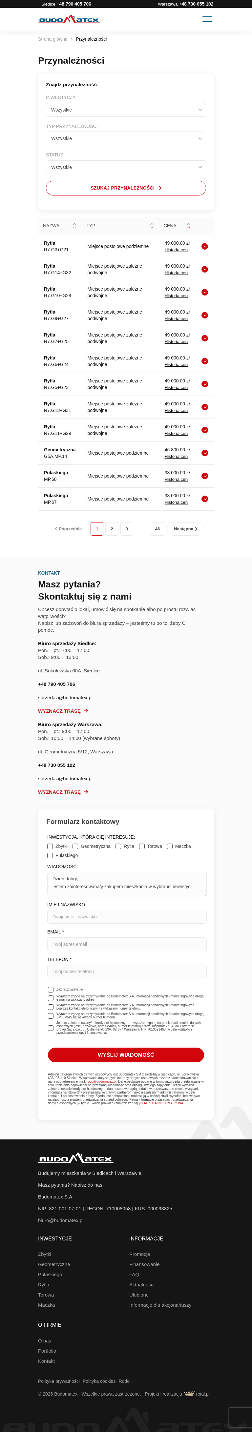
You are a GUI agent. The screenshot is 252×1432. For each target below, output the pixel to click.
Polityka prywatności (59, 1381)
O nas (44, 1340)
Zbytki (44, 1254)
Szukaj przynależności (126, 188)
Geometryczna (54, 1264)
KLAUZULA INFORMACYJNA (161, 1103)
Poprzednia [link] (68, 528)
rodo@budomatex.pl (101, 1081)
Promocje (139, 1254)
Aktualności (142, 1284)
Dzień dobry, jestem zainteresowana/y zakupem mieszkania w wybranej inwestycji (127, 884)
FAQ (134, 1274)
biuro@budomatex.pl (61, 1220)
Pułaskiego (50, 1274)
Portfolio (47, 1351)
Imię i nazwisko (127, 913)
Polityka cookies (99, 1381)
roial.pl (196, 1394)
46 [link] (157, 528)
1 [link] (97, 528)
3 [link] (127, 528)
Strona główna (53, 39)
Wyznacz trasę (63, 711)
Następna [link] (185, 528)
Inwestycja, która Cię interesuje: (91, 837)
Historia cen (176, 249)
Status (54, 154)
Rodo (124, 1381)
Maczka (46, 1305)
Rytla (43, 1284)
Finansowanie (144, 1264)
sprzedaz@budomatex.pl (65, 697)
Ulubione (139, 1295)
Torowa (46, 1295)
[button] (74, 226)
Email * (127, 940)
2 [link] (112, 528)
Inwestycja (60, 97)
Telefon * (127, 967)
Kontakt (46, 1361)
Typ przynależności (72, 126)
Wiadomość (127, 880)
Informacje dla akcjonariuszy (160, 1305)
